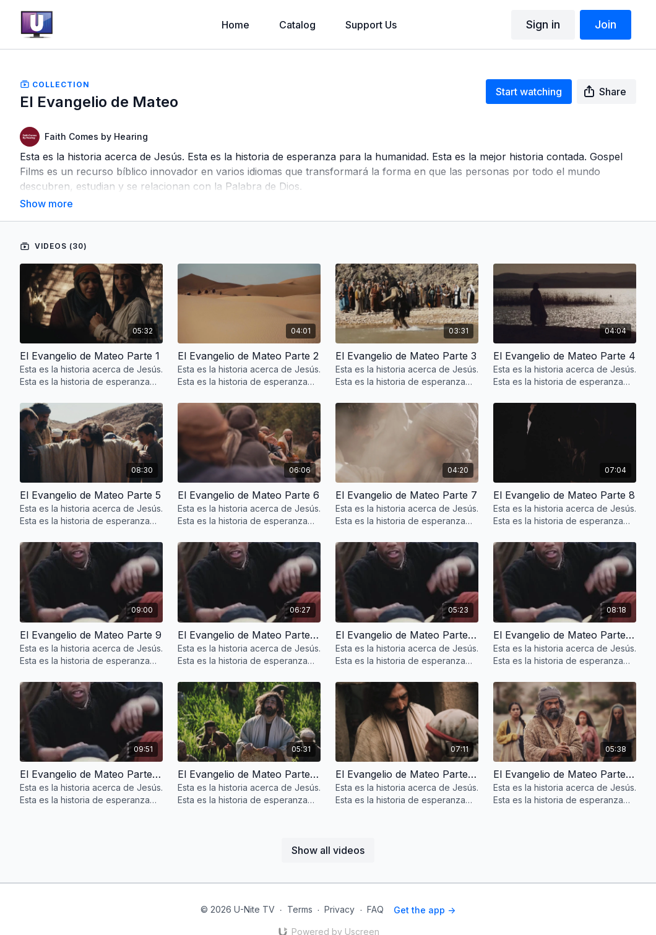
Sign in (543, 24)
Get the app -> (424, 892)
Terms (300, 892)
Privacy (339, 892)
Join (605, 24)
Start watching (529, 91)
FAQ (375, 892)
